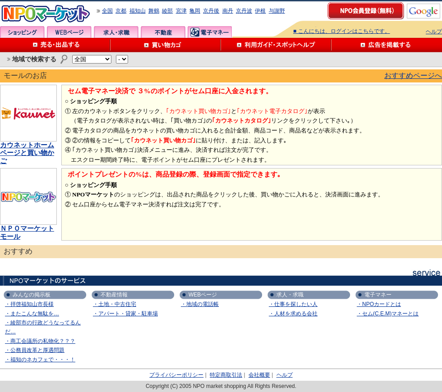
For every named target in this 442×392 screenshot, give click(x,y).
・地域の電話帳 (200, 304)
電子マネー (210, 32)
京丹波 (244, 11)
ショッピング (22, 32)
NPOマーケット (46, 14)
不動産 (163, 32)
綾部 (167, 11)
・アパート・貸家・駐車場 (125, 313)
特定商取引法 (226, 375)
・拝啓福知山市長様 (29, 304)
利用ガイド (276, 45)
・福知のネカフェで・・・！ (40, 359)
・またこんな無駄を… (32, 313)
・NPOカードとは (379, 304)
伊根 (260, 11)
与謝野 (277, 11)
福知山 (137, 11)
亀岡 (194, 11)
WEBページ (69, 32)
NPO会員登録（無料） (366, 11)
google (423, 11)
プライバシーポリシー (176, 375)
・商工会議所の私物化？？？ (40, 341)
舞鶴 (153, 11)
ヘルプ (434, 31)
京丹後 (211, 11)
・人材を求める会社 (293, 313)
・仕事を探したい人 (293, 304)
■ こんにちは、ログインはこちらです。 (341, 31)
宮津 (181, 11)
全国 (107, 11)
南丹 (227, 11)
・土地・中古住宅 (114, 304)
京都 (120, 11)
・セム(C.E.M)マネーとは (388, 313)
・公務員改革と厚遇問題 (34, 350)
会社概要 (259, 375)
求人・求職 (116, 32)
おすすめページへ (413, 75)
